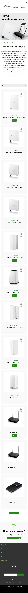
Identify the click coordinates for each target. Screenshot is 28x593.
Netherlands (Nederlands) (19, 7)
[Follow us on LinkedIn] (13, 582)
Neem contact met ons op (14, 538)
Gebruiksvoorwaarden (19, 589)
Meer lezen (14, 513)
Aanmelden (20, 574)
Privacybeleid (9, 591)
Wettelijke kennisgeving (9, 589)
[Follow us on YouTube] (10, 582)
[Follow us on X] (17, 582)
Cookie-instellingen (17, 591)
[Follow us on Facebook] (7, 582)
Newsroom (4, 552)
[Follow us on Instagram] (20, 582)
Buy (14, 120)
